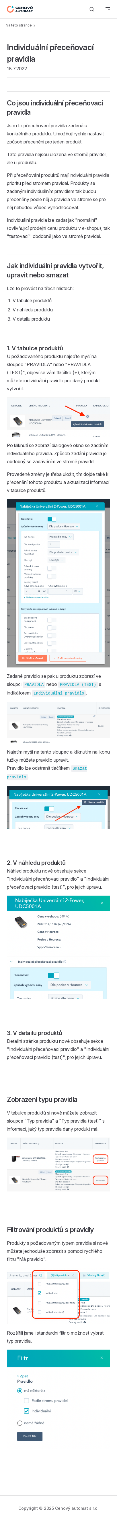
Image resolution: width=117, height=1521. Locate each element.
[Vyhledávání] (92, 9)
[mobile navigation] (108, 9)
